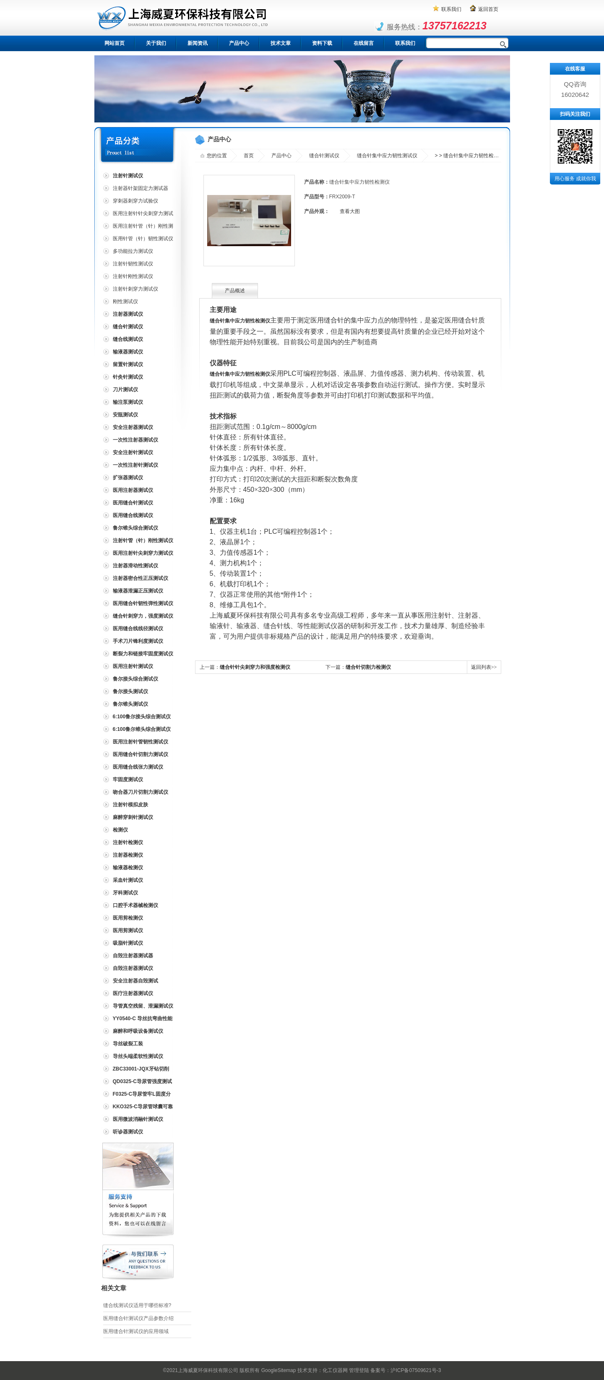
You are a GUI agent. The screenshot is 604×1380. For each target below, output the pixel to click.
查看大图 (350, 211)
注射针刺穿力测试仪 (135, 289)
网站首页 (114, 43)
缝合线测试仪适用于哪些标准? (137, 1305)
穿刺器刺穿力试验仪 (135, 201)
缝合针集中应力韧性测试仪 (387, 156)
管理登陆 (359, 1370)
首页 (249, 156)
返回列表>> (484, 667)
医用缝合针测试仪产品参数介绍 (138, 1318)
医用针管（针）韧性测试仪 (143, 239)
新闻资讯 (197, 43)
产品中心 (239, 43)
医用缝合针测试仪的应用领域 (136, 1331)
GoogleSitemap (278, 1370)
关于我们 (156, 43)
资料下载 (322, 43)
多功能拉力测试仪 (133, 251)
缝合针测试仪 (324, 156)
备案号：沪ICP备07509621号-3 (405, 1370)
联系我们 (451, 9)
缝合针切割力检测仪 (368, 667)
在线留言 (364, 43)
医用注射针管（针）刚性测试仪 (137, 227)
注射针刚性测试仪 (133, 276)
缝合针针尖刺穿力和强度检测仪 (255, 667)
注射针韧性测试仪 (133, 264)
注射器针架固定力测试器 (140, 188)
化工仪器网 (335, 1370)
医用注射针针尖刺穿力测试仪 (137, 215)
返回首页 (488, 9)
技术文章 (281, 43)
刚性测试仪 (125, 301)
